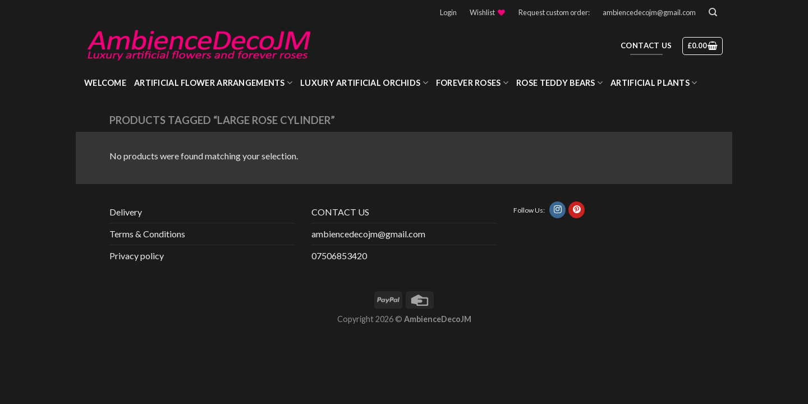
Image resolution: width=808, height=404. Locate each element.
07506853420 (339, 255)
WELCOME (105, 83)
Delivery (125, 211)
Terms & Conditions (147, 233)
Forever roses (472, 82)
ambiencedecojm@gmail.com (649, 12)
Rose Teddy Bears (559, 82)
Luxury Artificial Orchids (364, 82)
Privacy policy (136, 255)
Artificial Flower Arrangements (213, 82)
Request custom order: (554, 12)
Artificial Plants (653, 82)
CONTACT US (340, 211)
